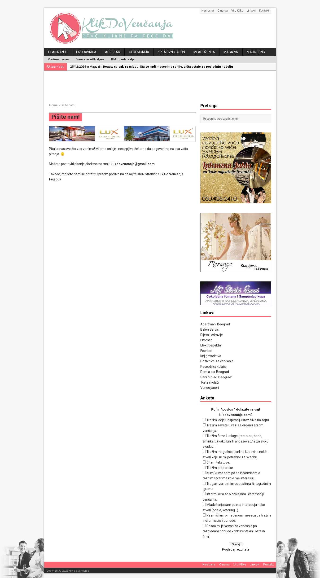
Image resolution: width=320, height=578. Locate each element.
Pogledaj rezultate (236, 549)
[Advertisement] (163, 86)
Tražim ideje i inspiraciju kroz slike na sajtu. (238, 420)
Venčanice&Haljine (90, 59)
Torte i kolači (209, 382)
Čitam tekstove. (218, 462)
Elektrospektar (211, 345)
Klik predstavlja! (123, 59)
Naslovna (208, 10)
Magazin (231, 52)
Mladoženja (204, 52)
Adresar (112, 52)
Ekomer (206, 340)
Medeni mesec (59, 59)
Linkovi (251, 10)
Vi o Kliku (237, 10)
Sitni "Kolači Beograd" (216, 377)
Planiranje (58, 52)
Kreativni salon (171, 52)
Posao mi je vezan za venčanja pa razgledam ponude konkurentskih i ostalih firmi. (234, 531)
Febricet (206, 351)
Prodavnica (86, 52)
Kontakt (264, 10)
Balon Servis (209, 329)
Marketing (256, 52)
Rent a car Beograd (214, 372)
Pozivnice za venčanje (216, 361)
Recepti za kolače (213, 366)
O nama (222, 10)
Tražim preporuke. (220, 468)
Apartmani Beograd (215, 324)
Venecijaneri (209, 388)
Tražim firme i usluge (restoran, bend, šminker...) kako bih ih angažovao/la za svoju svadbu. (235, 441)
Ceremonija (139, 52)
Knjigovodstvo (210, 356)
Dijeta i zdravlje (211, 335)
